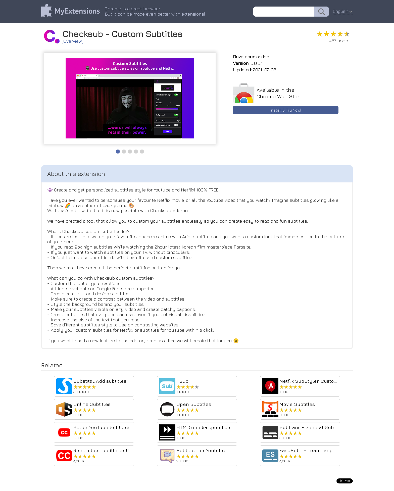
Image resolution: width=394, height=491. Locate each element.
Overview (72, 41)
